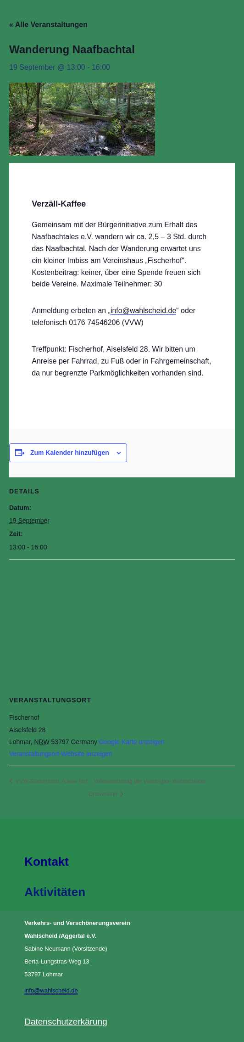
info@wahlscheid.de (143, 310)
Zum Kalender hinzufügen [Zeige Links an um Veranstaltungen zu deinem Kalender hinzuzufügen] (69, 452)
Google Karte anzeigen (132, 741)
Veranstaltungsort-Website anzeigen (60, 753)
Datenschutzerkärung (65, 1021)
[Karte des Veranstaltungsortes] (122, 626)
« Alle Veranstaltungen (48, 24)
